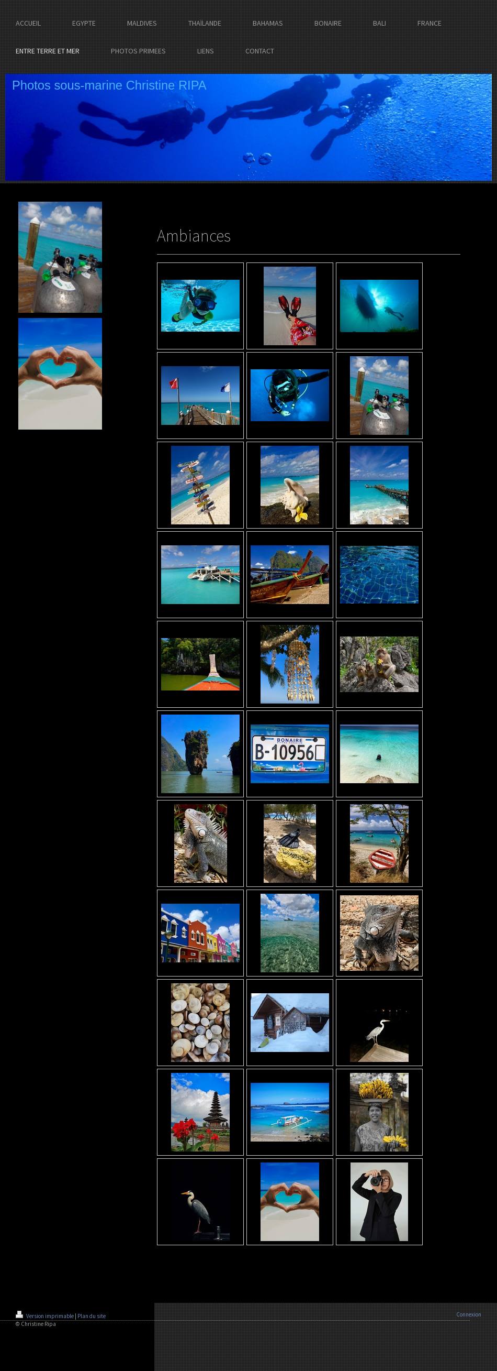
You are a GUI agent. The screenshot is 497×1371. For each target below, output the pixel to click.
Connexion (468, 1314)
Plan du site (91, 1316)
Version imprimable (45, 1316)
